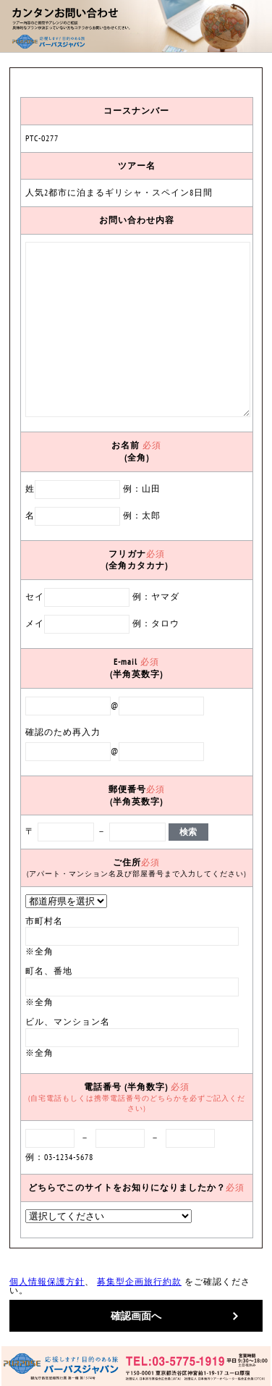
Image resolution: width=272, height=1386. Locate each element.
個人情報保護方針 (47, 1281)
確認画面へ (136, 1316)
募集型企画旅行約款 (139, 1281)
